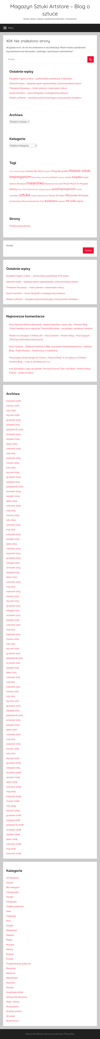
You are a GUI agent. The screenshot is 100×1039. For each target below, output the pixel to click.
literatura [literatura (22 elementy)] (21, 183)
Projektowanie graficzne (18, 963)
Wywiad (10, 1016)
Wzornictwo (12, 1020)
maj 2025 (10, 453)
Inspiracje (11, 916)
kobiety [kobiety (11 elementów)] (38, 177)
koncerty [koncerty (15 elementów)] (45, 177)
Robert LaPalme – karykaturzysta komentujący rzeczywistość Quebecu (45, 97)
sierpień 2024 (13, 496)
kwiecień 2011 (13, 686)
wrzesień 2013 (13, 567)
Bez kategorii (13, 887)
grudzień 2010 (13, 705)
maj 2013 (10, 586)
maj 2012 (10, 629)
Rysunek (10, 982)
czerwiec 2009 (13, 786)
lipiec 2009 (11, 782)
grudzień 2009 (13, 763)
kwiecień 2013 (13, 591)
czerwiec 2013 (13, 582)
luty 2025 (10, 467)
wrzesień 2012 (13, 615)
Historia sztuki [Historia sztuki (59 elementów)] (79, 171)
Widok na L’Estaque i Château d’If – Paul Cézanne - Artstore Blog (41, 335)
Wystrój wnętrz (14, 1011)
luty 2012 (10, 644)
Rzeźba (10, 987)
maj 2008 (11, 848)
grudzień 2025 (13, 420)
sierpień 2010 (13, 725)
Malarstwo (11, 930)
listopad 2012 (13, 610)
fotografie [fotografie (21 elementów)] (56, 171)
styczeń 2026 (13, 415)
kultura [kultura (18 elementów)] (12, 183)
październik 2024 (14, 486)
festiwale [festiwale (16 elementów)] (29, 171)
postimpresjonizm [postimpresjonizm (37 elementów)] (64, 189)
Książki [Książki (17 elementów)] (86, 177)
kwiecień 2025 (13, 458)
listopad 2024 (13, 482)
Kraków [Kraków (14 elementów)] (68, 177)
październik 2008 (14, 825)
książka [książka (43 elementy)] (77, 177)
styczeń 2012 (12, 648)
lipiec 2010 (11, 729)
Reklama (10, 973)
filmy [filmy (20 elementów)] (40, 171)
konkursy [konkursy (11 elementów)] (61, 177)
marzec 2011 (12, 691)
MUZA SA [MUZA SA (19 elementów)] (75, 183)
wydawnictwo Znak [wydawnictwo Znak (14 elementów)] (36, 201)
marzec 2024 (12, 515)
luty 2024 (10, 520)
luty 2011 (10, 696)
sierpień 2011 (12, 667)
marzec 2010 (12, 748)
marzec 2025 (12, 463)
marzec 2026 (12, 405)
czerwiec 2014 (13, 548)
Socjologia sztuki (14, 992)
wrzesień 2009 (13, 772)
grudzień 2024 (13, 477)
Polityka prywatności (19, 226)
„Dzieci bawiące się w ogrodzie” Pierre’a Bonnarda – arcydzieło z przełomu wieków (50, 328)
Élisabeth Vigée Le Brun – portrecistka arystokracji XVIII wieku (40, 78)
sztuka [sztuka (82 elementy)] (24, 195)
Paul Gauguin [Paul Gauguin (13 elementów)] (40, 189)
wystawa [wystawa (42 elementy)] (51, 201)
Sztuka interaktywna (16, 997)
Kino (8, 920)
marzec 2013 (12, 596)
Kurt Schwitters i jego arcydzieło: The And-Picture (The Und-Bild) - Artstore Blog (49, 368)
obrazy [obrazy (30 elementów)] (13, 189)
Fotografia (11, 901)
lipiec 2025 (11, 443)
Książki (9, 925)
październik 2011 (14, 658)
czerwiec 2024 (13, 505)
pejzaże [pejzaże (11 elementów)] (49, 189)
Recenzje (11, 968)
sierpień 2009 (13, 777)
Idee (8, 911)
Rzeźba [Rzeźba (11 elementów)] (79, 189)
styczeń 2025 (12, 472)
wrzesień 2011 (13, 663)
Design (9, 897)
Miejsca (10, 935)
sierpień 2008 (13, 834)
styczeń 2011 (12, 701)
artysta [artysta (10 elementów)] (11, 171)
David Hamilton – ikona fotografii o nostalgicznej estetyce (38, 93)
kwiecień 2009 (13, 796)
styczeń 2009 (13, 810)
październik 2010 (14, 715)
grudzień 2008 (13, 815)
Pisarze (10, 954)
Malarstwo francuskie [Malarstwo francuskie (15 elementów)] (54, 184)
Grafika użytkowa (15, 906)
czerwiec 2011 (13, 677)
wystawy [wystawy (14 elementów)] (61, 201)
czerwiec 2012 (13, 625)
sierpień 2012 (12, 620)
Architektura (12, 878)
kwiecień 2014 (13, 553)
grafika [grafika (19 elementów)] (65, 171)
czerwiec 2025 (13, 448)
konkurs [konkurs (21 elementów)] (54, 177)
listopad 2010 (13, 710)
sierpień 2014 (12, 539)
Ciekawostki (12, 892)
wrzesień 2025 (13, 434)
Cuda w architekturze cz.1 (37, 361)
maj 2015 (10, 529)
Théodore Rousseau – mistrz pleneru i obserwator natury (38, 88)
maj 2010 (10, 739)
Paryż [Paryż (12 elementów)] (20, 189)
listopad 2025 (13, 424)
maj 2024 (10, 510)
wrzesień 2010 (13, 720)
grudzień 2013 (13, 558)
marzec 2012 (12, 639)
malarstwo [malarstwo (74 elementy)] (35, 183)
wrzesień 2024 (13, 491)
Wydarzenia (12, 1006)
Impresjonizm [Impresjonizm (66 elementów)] (20, 177)
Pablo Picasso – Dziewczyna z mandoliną (36, 350)
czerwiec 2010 (13, 734)
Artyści (9, 882)
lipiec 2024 (11, 501)
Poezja (9, 958)
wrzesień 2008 (13, 829)
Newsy (9, 949)
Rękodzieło (12, 978)
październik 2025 (14, 429)
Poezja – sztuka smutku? (21, 372)
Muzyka (10, 944)
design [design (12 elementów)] (22, 171)
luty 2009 (11, 806)
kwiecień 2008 (13, 853)
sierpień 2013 (12, 572)
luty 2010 (10, 753)
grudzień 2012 (13, 605)
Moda (9, 939)
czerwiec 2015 (13, 524)
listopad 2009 (13, 767)
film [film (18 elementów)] (36, 171)
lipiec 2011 (11, 672)
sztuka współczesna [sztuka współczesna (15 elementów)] (39, 196)
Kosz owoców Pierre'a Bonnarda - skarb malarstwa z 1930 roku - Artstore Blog (48, 324)
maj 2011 (10, 682)
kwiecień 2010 (13, 744)
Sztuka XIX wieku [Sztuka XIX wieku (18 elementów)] (56, 195)
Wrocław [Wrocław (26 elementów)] (83, 195)
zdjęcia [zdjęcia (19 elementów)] (79, 201)
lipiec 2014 (11, 544)
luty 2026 (11, 410)
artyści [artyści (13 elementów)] (17, 171)
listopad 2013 (13, 563)
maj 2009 (11, 791)
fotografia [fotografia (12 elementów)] (47, 171)
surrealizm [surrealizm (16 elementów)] (14, 195)
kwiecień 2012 (13, 634)
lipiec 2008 (11, 839)
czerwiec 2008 (13, 844)
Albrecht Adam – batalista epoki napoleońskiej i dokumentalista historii (45, 83)
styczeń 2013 (12, 601)
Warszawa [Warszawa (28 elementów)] (71, 195)
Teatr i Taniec (12, 1001)
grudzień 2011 (13, 653)
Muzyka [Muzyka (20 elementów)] (84, 183)
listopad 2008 (13, 820)
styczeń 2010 (12, 758)
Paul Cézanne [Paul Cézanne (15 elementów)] (28, 189)
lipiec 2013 (11, 577)
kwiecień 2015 (13, 534)
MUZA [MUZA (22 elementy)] (66, 183)
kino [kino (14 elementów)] (33, 177)
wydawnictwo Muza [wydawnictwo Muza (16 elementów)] (18, 201)
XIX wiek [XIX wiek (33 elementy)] (70, 201)
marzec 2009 (12, 801)
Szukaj (9, 245)
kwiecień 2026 (13, 401)
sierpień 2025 (13, 439)
